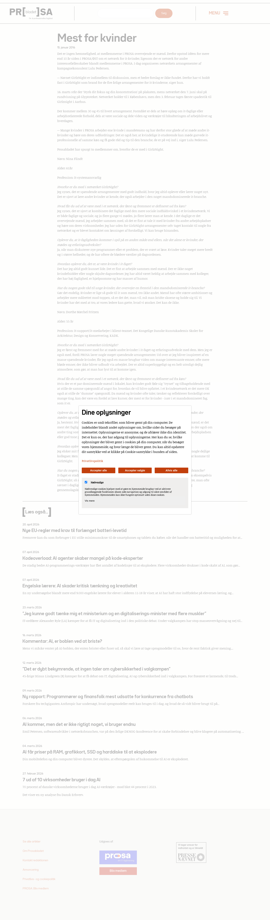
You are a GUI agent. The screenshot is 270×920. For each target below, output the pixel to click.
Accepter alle (98, 470)
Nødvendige (94, 482)
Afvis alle (171, 470)
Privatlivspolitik (92, 461)
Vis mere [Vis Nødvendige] (89, 500)
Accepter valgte (135, 470)
